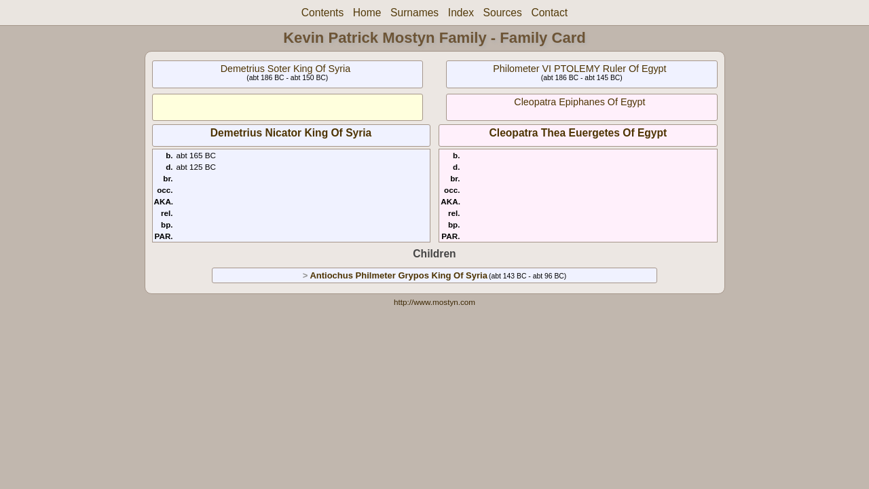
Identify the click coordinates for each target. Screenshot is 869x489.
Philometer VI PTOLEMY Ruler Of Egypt (579, 68)
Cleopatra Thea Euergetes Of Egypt (578, 133)
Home (367, 12)
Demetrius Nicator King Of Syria (290, 133)
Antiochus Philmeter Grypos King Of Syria (398, 275)
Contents (322, 12)
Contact (549, 12)
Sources (502, 12)
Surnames (414, 12)
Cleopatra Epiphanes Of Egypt (579, 101)
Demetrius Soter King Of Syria (286, 68)
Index (461, 12)
